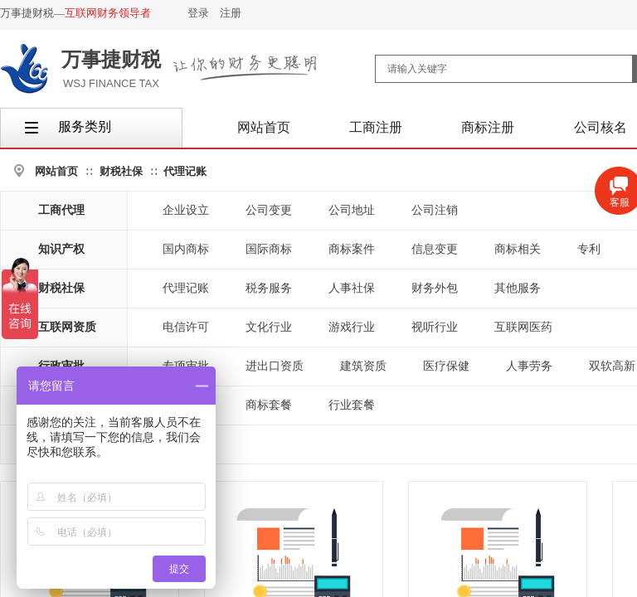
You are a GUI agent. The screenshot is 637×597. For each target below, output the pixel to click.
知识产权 (61, 249)
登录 (198, 13)
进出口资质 (275, 366)
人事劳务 (529, 366)
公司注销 (434, 210)
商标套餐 (269, 405)
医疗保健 (446, 366)
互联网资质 (67, 327)
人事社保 (351, 288)
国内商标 (186, 249)
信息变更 (434, 249)
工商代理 (61, 210)
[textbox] (504, 69)
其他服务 (517, 288)
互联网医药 (523, 327)
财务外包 (434, 288)
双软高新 (612, 366)
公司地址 (351, 210)
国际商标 (269, 249)
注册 (230, 13)
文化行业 (269, 327)
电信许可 (186, 327)
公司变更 (269, 210)
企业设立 (186, 210)
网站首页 (56, 171)
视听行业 (434, 327)
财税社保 (121, 171)
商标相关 (517, 249)
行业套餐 (351, 405)
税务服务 (269, 288)
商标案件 (351, 249)
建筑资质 (363, 366)
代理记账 (185, 171)
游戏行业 (351, 327)
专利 (589, 249)
